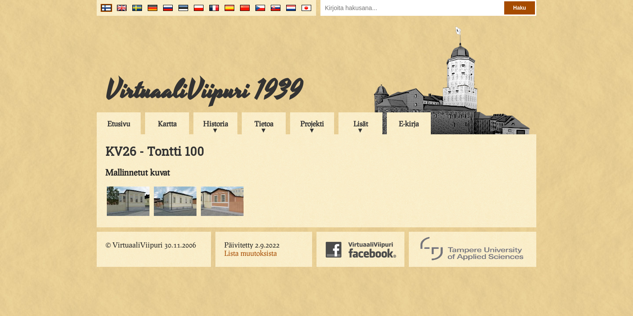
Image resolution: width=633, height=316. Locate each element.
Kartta (167, 123)
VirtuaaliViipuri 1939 (204, 91)
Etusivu (118, 123)
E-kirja (409, 123)
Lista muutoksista (250, 253)
